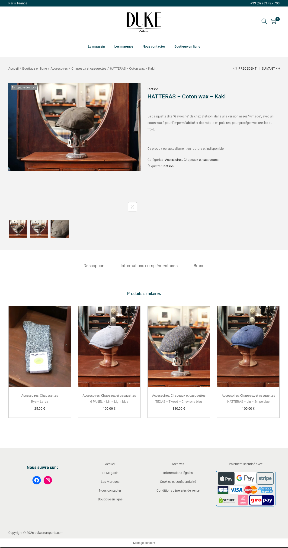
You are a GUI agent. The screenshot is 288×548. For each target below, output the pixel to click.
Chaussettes (49, 396)
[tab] (95, 266)
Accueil (13, 68)
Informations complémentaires (149, 266)
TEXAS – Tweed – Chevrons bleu (178, 402)
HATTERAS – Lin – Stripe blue (248, 402)
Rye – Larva (39, 402)
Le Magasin (110, 473)
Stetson (153, 90)
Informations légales (178, 473)
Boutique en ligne (34, 68)
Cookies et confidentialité (178, 482)
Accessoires (59, 68)
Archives (178, 464)
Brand (197, 266)
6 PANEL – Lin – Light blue (109, 402)
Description (95, 266)
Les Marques (110, 482)
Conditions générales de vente (178, 491)
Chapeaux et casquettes (88, 68)
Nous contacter (110, 491)
